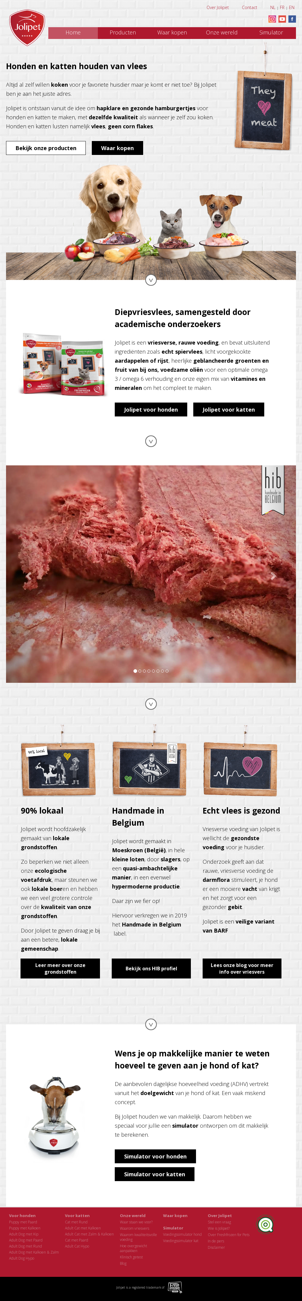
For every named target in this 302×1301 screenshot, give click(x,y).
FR (282, 7)
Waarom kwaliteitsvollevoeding (138, 1237)
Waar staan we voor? (136, 1222)
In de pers (216, 1241)
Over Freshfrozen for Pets (228, 1234)
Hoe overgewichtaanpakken (133, 1248)
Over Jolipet (218, 7)
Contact (249, 7)
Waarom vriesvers (134, 1228)
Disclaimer (216, 1247)
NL (272, 7)
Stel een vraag (219, 1222)
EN (291, 7)
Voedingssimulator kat (180, 1240)
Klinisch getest (131, 1257)
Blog (123, 1263)
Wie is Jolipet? (219, 1228)
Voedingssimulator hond (182, 1234)
